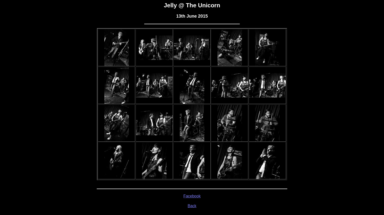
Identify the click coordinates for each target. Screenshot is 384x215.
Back (192, 206)
